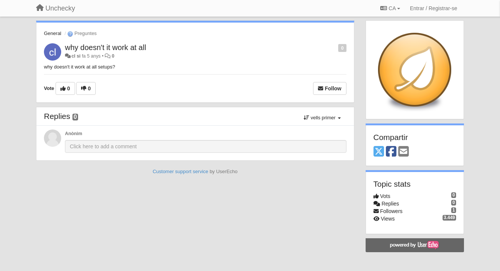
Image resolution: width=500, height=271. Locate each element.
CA (390, 8)
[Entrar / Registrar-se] (433, 8)
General (52, 33)
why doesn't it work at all (105, 47)
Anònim (73, 133)
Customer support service (180, 171)
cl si (75, 56)
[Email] (403, 151)
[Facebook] (391, 151)
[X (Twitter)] (378, 151)
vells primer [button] (322, 117)
